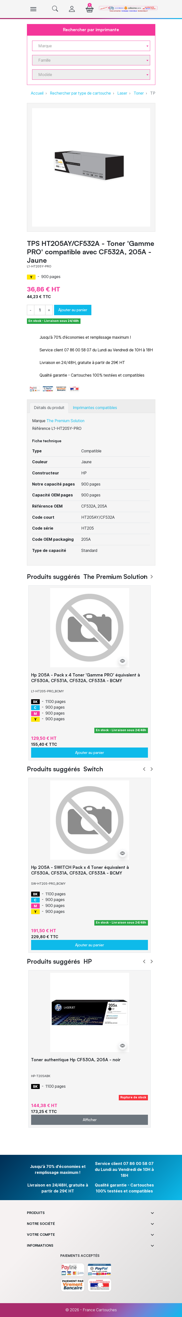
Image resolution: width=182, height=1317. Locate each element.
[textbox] (89, 46)
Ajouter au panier (72, 309)
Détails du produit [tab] (49, 407)
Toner (139, 93)
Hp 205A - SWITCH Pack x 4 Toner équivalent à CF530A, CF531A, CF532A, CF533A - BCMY (80, 870)
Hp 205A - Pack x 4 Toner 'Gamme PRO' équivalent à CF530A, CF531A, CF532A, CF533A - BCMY (85, 677)
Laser (122, 93)
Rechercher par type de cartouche (80, 93)
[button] (55, 9)
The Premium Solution (65, 420)
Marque (38, 420)
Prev (144, 576)
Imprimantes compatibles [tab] (95, 407)
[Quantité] (39, 310)
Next (151, 576)
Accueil (37, 93)
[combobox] (91, 46)
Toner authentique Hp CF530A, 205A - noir (76, 1059)
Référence (41, 428)
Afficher (90, 1119)
